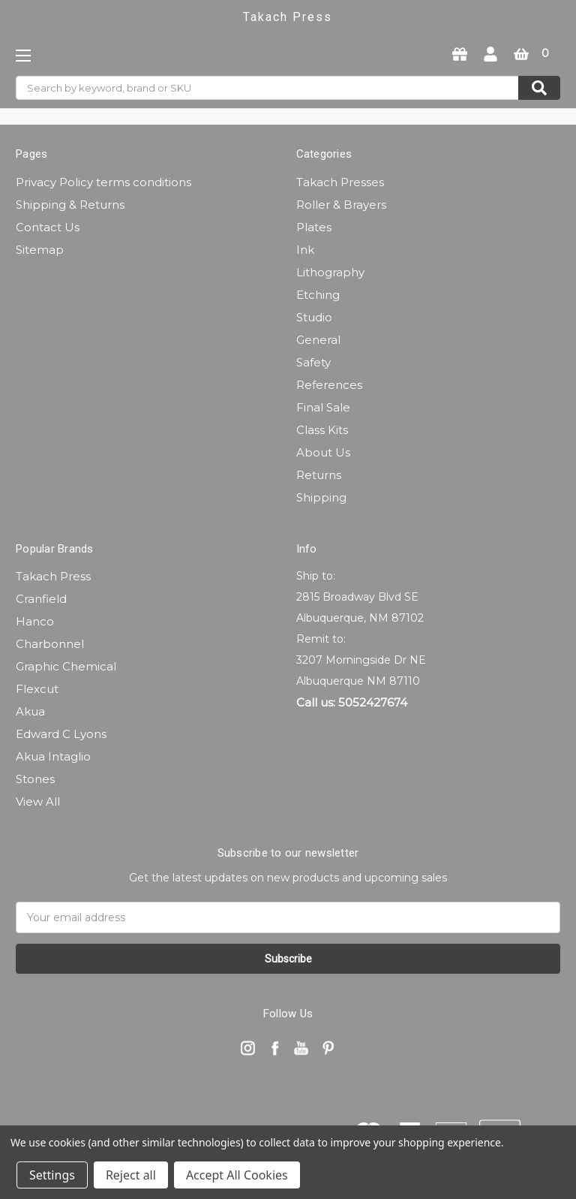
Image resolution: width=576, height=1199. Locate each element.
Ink (305, 250)
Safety (313, 362)
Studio (314, 317)
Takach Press (53, 576)
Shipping (321, 497)
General (318, 340)
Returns (318, 475)
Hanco (35, 621)
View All (38, 801)
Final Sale (323, 407)
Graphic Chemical (66, 666)
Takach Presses (340, 182)
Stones (35, 779)
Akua (30, 711)
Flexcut (37, 689)
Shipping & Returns (70, 204)
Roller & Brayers (341, 204)
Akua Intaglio (53, 756)
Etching (318, 295)
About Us (323, 452)
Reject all (131, 1175)
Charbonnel (50, 644)
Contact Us (48, 227)
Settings (52, 1175)
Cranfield (41, 599)
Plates (314, 227)
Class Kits (322, 430)
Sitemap (40, 250)
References (329, 385)
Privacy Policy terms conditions (103, 182)
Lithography (330, 272)
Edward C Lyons (61, 734)
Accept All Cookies (237, 1175)
